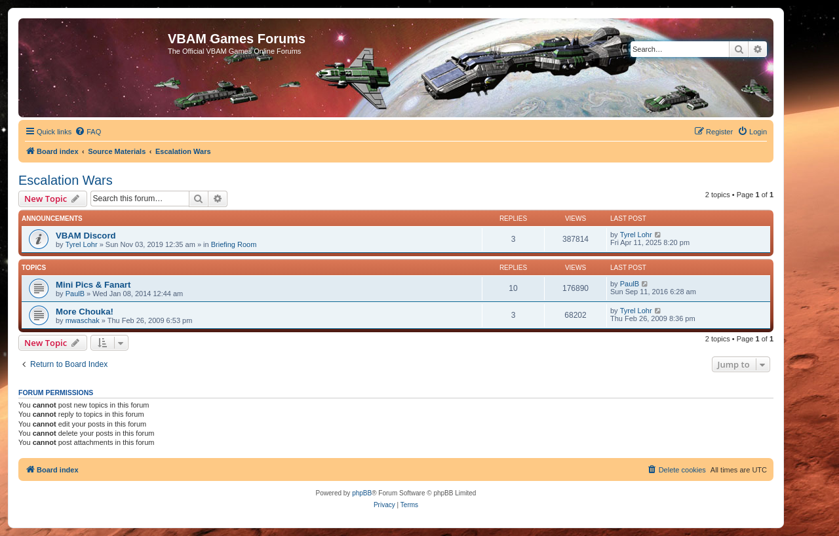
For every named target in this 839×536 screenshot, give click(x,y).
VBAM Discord (86, 235)
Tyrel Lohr (82, 244)
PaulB (75, 293)
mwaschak (83, 320)
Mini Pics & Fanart (93, 285)
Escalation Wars (65, 180)
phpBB (362, 493)
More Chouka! (84, 311)
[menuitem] (88, 132)
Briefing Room (234, 244)
